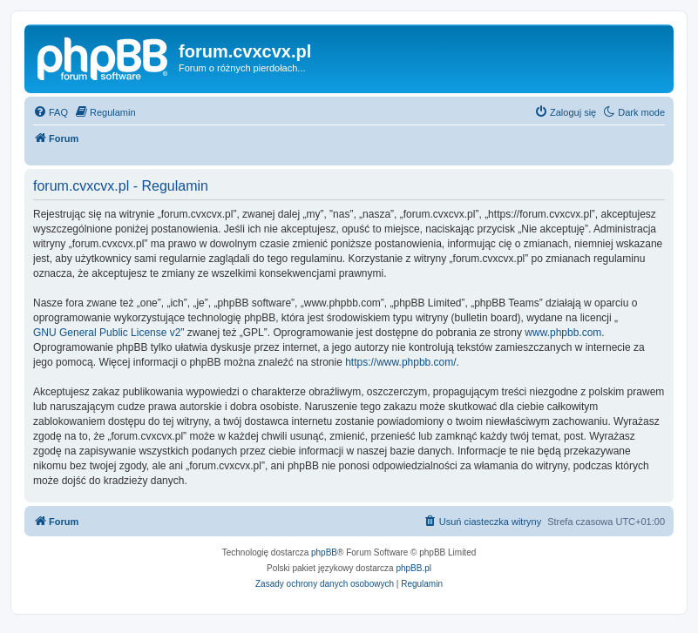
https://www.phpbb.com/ (400, 362)
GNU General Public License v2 (106, 333)
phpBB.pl (413, 568)
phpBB (324, 552)
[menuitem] (50, 112)
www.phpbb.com (563, 333)
